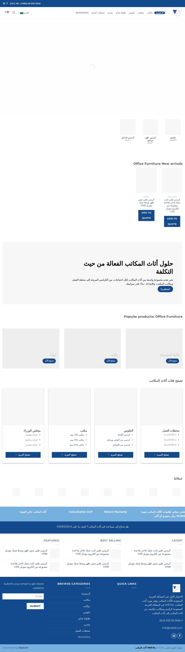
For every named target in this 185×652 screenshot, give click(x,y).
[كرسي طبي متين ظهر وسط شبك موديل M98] (146, 180)
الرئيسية (159, 13)
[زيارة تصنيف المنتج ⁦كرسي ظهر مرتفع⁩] (150, 133)
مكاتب (150, 13)
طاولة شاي (121, 13)
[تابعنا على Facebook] (7, 3)
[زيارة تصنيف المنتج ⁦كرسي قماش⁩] (128, 131)
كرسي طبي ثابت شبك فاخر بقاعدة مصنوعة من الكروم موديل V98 (172, 205)
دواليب (141, 13)
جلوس (132, 13)
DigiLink (23, 647)
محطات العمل (97, 13)
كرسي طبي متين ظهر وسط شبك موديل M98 (146, 202)
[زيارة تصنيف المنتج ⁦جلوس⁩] (173, 131)
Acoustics (82, 13)
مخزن (110, 13)
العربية (23, 12)
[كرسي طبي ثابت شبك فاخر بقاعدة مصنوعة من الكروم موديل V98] (172, 180)
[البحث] (13, 12)
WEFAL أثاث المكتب (145, 647)
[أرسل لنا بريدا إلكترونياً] (4, 3)
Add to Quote (172, 221)
